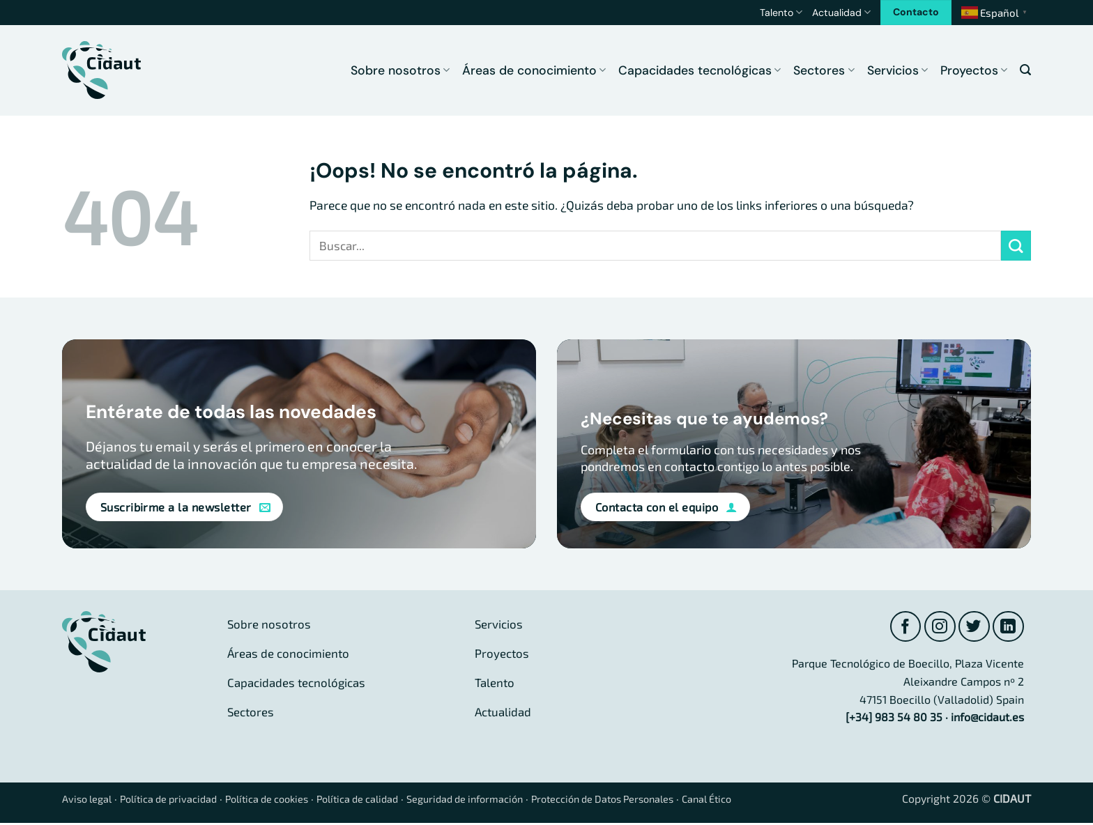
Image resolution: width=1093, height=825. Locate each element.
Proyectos (973, 70)
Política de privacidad (180, 800)
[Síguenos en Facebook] (900, 627)
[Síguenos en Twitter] (972, 627)
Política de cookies (290, 800)
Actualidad (841, 12)
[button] (1025, 70)
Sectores (823, 70)
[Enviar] (1016, 246)
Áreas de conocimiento (534, 70)
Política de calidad (391, 800)
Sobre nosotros (400, 70)
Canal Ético (782, 800)
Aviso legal (90, 800)
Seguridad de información (511, 800)
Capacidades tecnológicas (699, 70)
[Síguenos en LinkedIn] (1007, 627)
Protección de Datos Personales (664, 800)
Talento (781, 12)
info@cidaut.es (987, 718)
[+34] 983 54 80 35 (894, 718)
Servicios (897, 70)
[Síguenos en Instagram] (935, 627)
